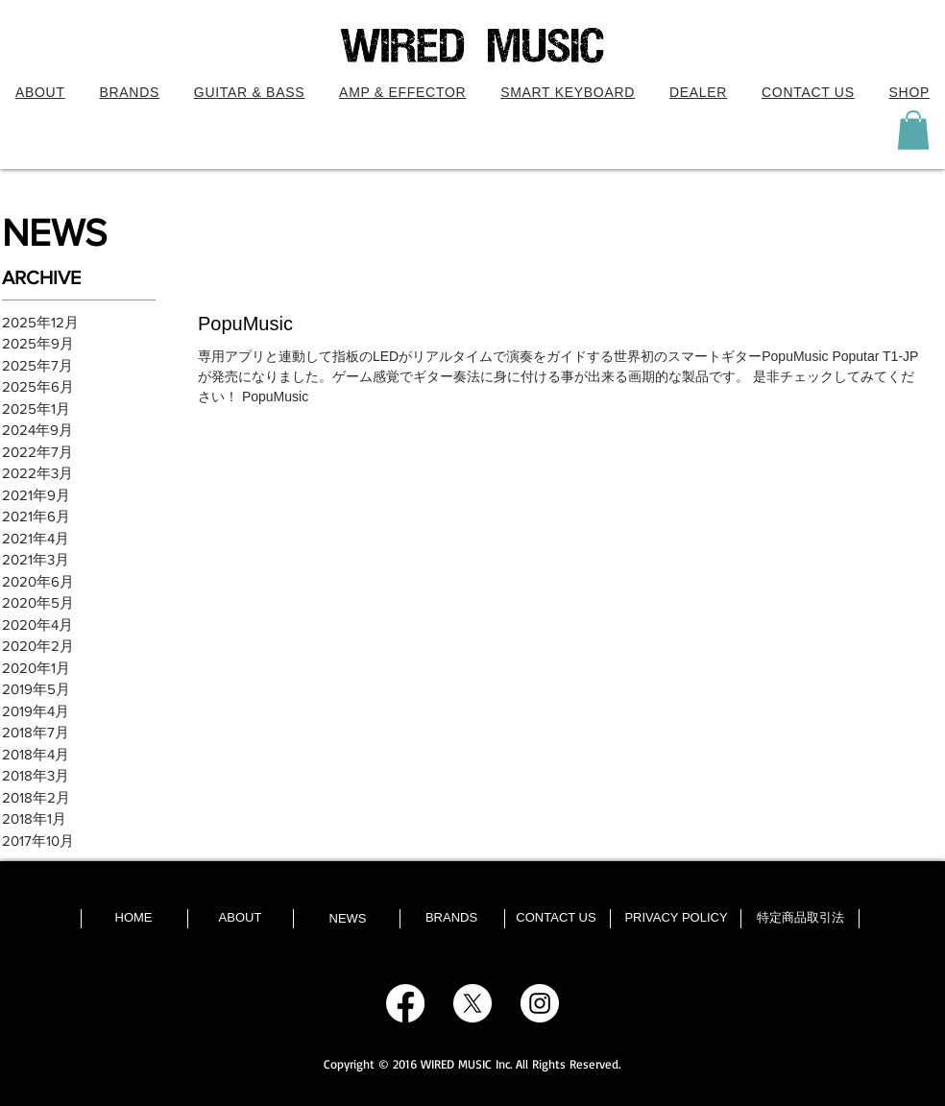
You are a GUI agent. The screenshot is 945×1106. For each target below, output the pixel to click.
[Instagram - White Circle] (540, 1003)
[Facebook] (405, 1003)
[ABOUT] (240, 917)
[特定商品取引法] (800, 917)
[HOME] (133, 917)
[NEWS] (347, 918)
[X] (472, 1003)
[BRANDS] (451, 917)
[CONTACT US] (556, 917)
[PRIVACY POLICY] (676, 917)
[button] (249, 92)
